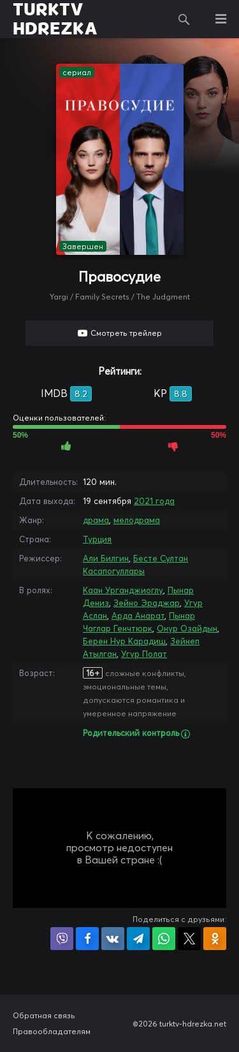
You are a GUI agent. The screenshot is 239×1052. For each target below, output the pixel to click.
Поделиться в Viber (61, 938)
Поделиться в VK (112, 938)
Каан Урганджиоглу (123, 590)
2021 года (154, 501)
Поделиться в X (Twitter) (189, 938)
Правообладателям (52, 1031)
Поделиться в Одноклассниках (214, 938)
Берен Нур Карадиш (124, 641)
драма (96, 520)
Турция (97, 539)
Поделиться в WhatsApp (163, 938)
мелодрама (136, 520)
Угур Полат (144, 654)
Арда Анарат (138, 615)
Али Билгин (106, 558)
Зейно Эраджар (146, 603)
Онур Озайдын (187, 628)
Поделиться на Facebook (87, 938)
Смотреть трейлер (126, 333)
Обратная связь (44, 1015)
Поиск (184, 19)
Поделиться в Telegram (138, 938)
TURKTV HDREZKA (55, 19)
